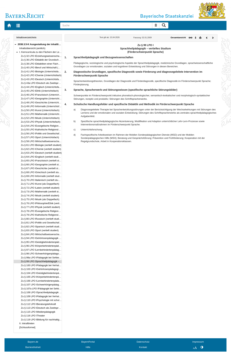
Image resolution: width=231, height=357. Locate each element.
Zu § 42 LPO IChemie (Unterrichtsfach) (41, 75)
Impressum (198, 341)
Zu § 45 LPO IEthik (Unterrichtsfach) (40, 90)
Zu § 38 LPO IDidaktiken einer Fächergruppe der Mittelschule (52, 63)
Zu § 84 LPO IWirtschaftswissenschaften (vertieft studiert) (50, 234)
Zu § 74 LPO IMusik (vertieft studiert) (40, 195)
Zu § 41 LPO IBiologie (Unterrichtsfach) (41, 71)
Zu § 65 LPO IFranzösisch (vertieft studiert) (43, 160)
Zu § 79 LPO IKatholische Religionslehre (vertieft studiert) (50, 214)
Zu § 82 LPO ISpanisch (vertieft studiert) (42, 226)
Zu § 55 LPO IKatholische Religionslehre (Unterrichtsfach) (51, 129)
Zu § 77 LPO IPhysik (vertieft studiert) (40, 207)
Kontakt (143, 347)
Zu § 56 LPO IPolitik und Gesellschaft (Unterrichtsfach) (49, 133)
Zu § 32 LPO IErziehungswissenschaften (42, 56)
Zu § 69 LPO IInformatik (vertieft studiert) (42, 176)
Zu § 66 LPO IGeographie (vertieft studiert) (43, 164)
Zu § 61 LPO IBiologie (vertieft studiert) (41, 145)
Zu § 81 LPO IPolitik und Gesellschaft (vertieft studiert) (49, 222)
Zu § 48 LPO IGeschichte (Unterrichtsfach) (43, 102)
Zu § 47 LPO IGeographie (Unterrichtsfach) (43, 98)
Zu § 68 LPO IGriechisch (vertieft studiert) (42, 172)
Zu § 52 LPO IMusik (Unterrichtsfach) (40, 118)
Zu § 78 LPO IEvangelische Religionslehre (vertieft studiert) (51, 211)
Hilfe (88, 347)
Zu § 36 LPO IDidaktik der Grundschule (41, 59)
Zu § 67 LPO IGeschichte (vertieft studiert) (43, 168)
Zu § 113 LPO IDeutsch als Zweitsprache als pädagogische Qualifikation (58, 308)
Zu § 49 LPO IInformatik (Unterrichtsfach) (42, 106)
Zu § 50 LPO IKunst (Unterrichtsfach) (40, 110)
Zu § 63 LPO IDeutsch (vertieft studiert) (41, 152)
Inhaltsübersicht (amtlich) (32, 48)
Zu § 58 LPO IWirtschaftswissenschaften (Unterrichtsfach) (51, 141)
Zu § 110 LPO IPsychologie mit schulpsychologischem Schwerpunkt (56, 300)
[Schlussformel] (27, 327)
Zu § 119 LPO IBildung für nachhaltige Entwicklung (47, 319)
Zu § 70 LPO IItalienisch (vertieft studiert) (42, 180)
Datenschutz (143, 341)
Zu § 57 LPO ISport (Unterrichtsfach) (40, 137)
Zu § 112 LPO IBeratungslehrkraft (38, 304)
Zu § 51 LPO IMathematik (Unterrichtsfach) (43, 114)
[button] (15, 44)
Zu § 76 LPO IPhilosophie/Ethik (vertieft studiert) (46, 203)
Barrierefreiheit (33, 347)
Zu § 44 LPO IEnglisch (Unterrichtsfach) (41, 87)
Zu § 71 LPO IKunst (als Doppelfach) (40, 183)
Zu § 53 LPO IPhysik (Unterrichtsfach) (40, 121)
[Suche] (106, 25)
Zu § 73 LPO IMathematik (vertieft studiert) (43, 191)
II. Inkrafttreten (26, 323)
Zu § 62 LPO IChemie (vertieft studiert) (41, 149)
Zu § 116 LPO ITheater (33, 315)
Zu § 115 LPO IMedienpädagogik (38, 311)
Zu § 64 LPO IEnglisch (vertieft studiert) (41, 156)
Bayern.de (33, 341)
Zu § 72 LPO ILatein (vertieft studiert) (40, 187)
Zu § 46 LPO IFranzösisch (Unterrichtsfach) (43, 94)
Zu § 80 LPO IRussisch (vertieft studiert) (41, 218)
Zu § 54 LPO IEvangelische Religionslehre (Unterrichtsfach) (52, 125)
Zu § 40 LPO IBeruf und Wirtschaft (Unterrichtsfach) (48, 67)
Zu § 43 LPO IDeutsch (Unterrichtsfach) (41, 79)
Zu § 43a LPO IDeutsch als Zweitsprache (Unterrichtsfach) (51, 83)
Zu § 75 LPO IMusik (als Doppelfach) (40, 199)
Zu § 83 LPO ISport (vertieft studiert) (40, 230)
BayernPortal (88, 341)
